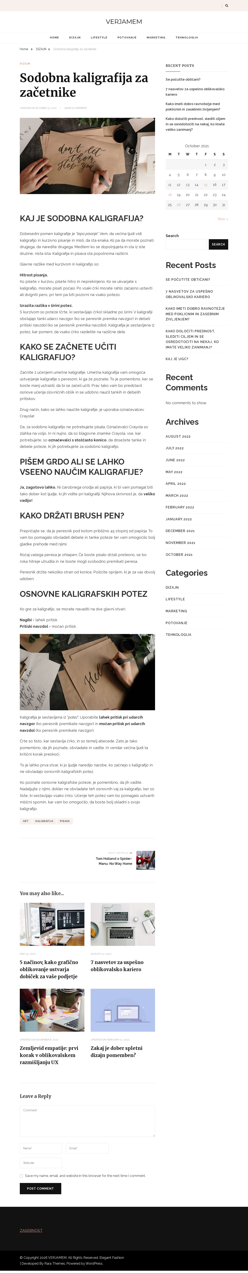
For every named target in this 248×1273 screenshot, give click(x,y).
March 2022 (177, 496)
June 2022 (175, 460)
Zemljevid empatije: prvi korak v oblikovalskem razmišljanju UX (51, 1057)
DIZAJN (75, 37)
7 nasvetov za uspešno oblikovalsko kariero (195, 92)
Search (172, 236)
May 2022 (174, 472)
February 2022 (180, 507)
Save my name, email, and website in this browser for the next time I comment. (85, 1178)
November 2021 (180, 543)
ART (26, 820)
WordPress (94, 1266)
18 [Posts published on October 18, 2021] (170, 195)
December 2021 (180, 531)
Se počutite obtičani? (183, 79)
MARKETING (156, 37)
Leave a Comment (75, 108)
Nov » (223, 219)
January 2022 (179, 519)
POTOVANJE (127, 37)
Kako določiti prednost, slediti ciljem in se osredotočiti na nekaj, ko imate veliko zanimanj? (195, 124)
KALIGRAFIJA (44, 820)
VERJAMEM (124, 21)
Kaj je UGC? (177, 359)
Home (54, 37)
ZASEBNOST (31, 1233)
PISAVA (65, 820)
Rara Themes (54, 1266)
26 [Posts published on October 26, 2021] (179, 205)
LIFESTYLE (99, 37)
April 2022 (176, 484)
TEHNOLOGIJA (186, 37)
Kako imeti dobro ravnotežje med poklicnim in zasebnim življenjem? (193, 106)
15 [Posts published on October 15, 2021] (205, 185)
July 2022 (175, 448)
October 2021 (179, 555)
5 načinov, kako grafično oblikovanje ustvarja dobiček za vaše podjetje (51, 970)
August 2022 (178, 436)
